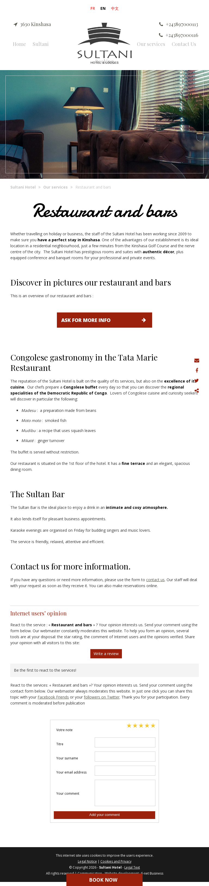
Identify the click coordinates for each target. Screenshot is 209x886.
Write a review (106, 653)
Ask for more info (106, 320)
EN (103, 8)
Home (19, 44)
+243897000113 (178, 24)
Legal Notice (87, 865)
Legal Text (132, 871)
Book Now (103, 879)
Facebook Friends (53, 697)
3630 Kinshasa (32, 24)
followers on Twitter (101, 697)
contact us (155, 579)
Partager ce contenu (197, 390)
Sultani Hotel (23, 187)
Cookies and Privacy (115, 865)
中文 (115, 8)
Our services (151, 44)
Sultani (41, 44)
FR (92, 8)
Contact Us (184, 44)
